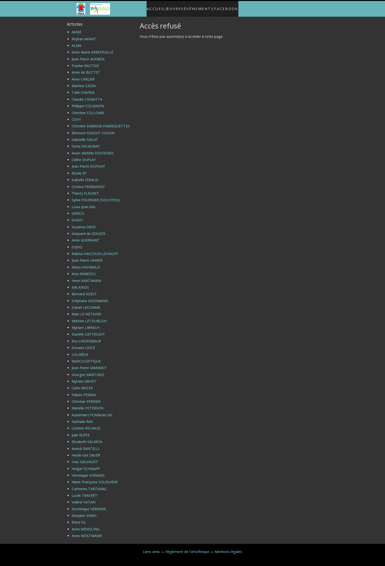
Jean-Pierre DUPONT (88, 162)
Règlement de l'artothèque (187, 547)
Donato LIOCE (83, 343)
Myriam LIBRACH (85, 323)
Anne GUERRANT (85, 236)
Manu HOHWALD (86, 263)
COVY (76, 115)
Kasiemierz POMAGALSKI (92, 410)
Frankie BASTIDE (85, 61)
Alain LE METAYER (86, 310)
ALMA (76, 41)
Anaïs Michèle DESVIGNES (93, 149)
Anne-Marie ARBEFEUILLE (92, 48)
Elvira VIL (79, 518)
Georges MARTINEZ (88, 370)
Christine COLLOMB (88, 108)
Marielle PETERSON (87, 404)
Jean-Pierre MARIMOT (89, 364)
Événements (201, 6)
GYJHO (77, 243)
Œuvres (173, 6)
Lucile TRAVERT (84, 491)
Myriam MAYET (84, 377)
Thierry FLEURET (85, 189)
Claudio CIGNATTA (87, 95)
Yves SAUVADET (85, 458)
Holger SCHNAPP (86, 464)
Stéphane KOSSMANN (90, 296)
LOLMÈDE (80, 350)
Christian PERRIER (86, 397)
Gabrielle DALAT (85, 135)
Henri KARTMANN (86, 276)
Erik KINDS (80, 283)
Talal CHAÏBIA (83, 88)
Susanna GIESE (84, 222)
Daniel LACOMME (86, 303)
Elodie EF (79, 169)
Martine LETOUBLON (89, 316)
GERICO (78, 209)
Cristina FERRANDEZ (88, 182)
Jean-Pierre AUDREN (88, 55)
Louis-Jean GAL (84, 202)
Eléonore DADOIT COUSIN (93, 128)
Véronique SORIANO (88, 471)
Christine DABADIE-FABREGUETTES (101, 122)
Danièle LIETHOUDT (88, 330)
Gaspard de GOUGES (89, 229)
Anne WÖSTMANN (87, 531)
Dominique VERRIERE (89, 504)
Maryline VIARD (84, 511)
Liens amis (151, 547)
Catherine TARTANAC (89, 484)
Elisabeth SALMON (87, 437)
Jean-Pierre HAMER (87, 256)
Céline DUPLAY (84, 155)
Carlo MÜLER (82, 384)
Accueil (151, 6)
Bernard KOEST (84, 290)
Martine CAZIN (84, 81)
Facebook (231, 6)
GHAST (77, 216)
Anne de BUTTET (86, 68)
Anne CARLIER (83, 75)
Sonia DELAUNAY (86, 142)
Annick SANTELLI (85, 444)
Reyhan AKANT (84, 34)
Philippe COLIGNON (88, 102)
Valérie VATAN (83, 498)
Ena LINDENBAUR (86, 337)
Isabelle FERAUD (85, 176)
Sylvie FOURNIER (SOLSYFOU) (96, 196)
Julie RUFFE (81, 431)
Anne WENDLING (85, 525)
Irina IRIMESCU (84, 270)
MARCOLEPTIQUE (86, 357)
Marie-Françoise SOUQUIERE (95, 478)
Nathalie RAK (82, 417)
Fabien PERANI (84, 390)
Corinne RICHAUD (86, 424)
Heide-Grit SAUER (86, 451)
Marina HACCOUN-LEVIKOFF (95, 249)
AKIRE (76, 28)
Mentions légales (228, 547)
